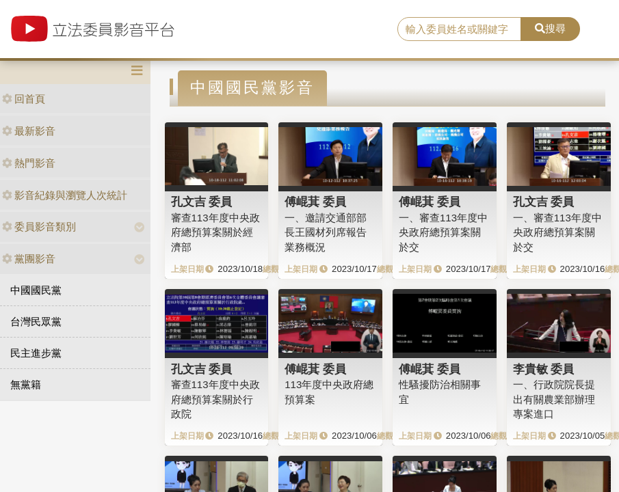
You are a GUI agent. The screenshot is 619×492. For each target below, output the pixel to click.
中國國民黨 (36, 290)
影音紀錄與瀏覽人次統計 (64, 195)
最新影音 (28, 131)
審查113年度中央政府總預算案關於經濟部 (215, 232)
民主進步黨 (36, 353)
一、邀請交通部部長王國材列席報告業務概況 (326, 232)
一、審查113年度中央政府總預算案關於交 (443, 232)
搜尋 (550, 28)
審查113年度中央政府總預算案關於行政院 (215, 399)
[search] (459, 29)
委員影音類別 (39, 226)
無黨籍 (25, 384)
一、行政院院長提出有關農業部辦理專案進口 (554, 399)
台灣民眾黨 (36, 321)
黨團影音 (28, 258)
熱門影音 (28, 163)
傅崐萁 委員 (315, 201)
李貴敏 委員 (544, 369)
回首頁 (23, 99)
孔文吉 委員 (202, 201)
